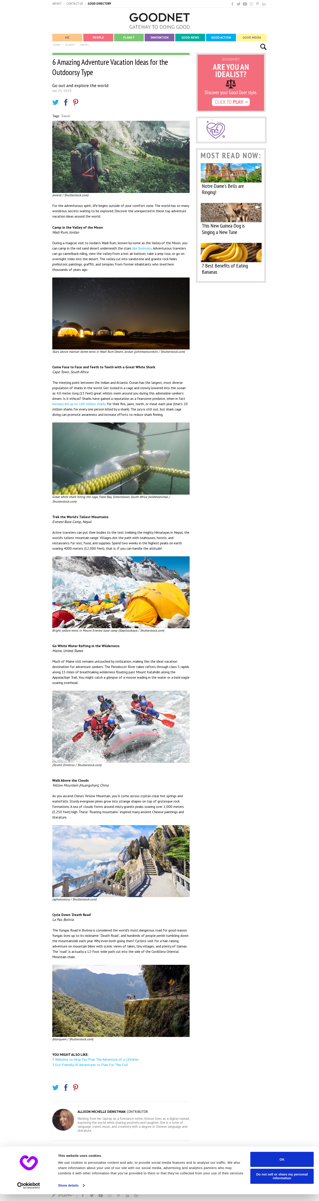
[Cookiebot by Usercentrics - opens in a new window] (28, 1192)
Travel (65, 116)
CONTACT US (74, 4)
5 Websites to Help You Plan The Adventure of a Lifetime (95, 1059)
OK (282, 1166)
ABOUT (57, 4)
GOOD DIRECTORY (99, 4)
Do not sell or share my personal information (282, 1183)
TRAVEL (84, 44)
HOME (57, 44)
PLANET (70, 44)
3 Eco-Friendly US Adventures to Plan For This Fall (90, 1064)
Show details (68, 1192)
